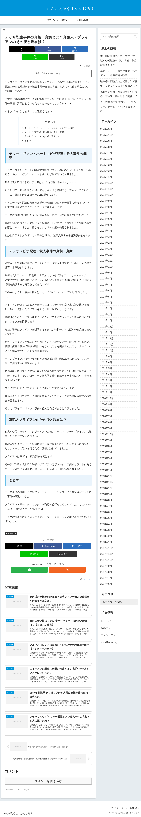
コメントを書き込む (48, 781)
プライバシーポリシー (116, 808)
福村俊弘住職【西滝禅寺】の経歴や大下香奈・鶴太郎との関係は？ (118, 94)
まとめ (26, 134)
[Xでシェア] (19, 49)
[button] (77, 49)
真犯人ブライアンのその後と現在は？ (41, 129)
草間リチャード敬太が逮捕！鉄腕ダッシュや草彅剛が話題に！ (118, 73)
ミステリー (11, 527)
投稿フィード (108, 628)
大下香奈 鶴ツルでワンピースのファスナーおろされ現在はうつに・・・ (118, 107)
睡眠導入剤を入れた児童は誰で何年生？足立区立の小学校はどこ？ (118, 83)
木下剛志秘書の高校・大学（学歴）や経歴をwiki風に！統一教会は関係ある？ (118, 60)
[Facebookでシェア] (34, 49)
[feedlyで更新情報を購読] (45, 563)
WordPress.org (109, 642)
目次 (44, 114)
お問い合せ (133, 808)
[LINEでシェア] (63, 49)
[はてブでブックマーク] (48, 49)
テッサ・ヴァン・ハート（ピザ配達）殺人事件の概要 (49, 120)
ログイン (106, 620)
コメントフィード (111, 635)
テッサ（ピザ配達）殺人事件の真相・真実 (44, 125)
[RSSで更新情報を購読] (51, 563)
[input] (119, 37)
